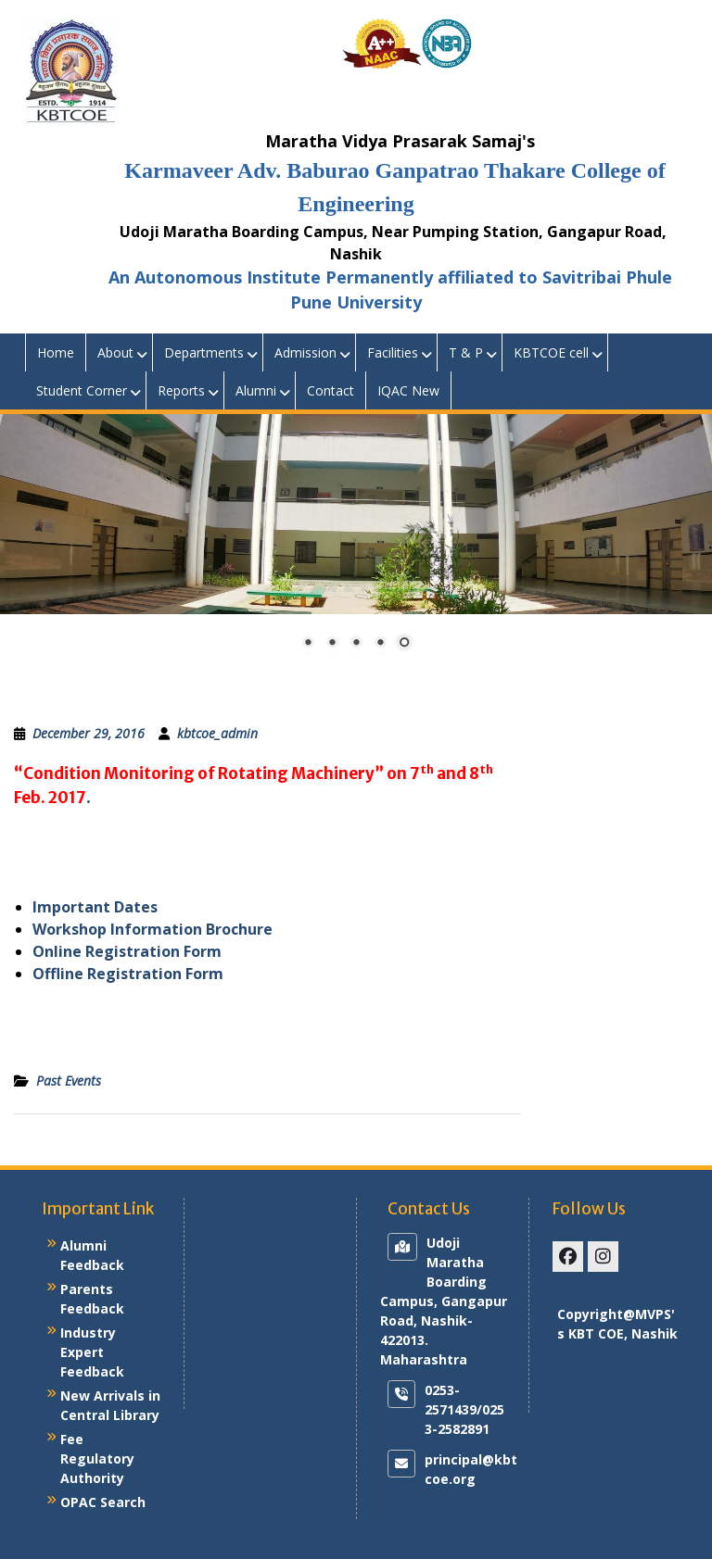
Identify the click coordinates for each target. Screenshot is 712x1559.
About (115, 352)
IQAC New (408, 390)
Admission (305, 352)
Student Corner (81, 390)
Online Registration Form (127, 951)
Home (55, 352)
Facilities (392, 352)
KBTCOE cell (551, 352)
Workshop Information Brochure (152, 929)
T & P (466, 352)
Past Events (68, 1080)
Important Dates (95, 907)
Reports (181, 390)
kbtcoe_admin (217, 733)
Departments (204, 352)
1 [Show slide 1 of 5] (308, 644)
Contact (330, 390)
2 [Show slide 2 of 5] (332, 644)
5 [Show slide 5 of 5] (404, 644)
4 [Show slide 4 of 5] (380, 644)
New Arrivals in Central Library (110, 1405)
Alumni (255, 390)
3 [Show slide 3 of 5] (356, 644)
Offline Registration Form (127, 973)
